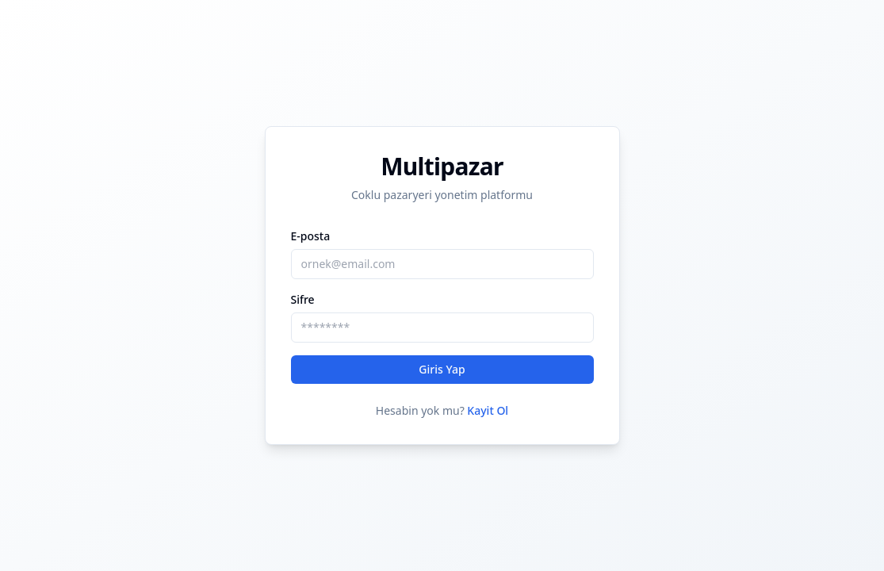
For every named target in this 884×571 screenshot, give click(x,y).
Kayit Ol (487, 410)
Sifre (303, 299)
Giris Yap (442, 369)
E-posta (311, 235)
